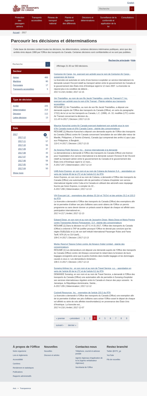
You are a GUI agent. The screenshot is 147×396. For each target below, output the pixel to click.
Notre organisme (19, 351)
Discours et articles (51, 355)
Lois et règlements (20, 355)
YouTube (110, 355)
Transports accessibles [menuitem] (36, 19)
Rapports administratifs (22, 376)
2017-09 (33, 149)
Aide (133, 60)
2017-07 (33, 156)
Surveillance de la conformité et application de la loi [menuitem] (108, 22)
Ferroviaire (30, 85)
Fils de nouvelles (113, 359)
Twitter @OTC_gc (114, 351)
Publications (18, 372)
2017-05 (33, 164)
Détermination (30, 109)
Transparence (25, 388)
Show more (18, 173)
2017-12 (33, 137)
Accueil (16, 32)
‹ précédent (74, 318)
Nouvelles (48, 351)
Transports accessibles (30, 89)
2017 (17, 134)
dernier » (72, 325)
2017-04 (33, 168)
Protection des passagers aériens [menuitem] (19, 22)
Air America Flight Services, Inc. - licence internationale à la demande (85, 150)
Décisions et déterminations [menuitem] (87, 19)
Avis (14, 388)
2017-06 (33, 160)
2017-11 (33, 141)
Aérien (30, 77)
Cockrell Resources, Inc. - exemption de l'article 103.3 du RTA (82, 293)
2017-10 (33, 145)
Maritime (30, 81)
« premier (60, 318)
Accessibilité (18, 359)
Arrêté (30, 105)
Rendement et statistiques (23, 368)
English (130, 3)
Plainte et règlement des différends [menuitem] (69, 20)
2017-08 (33, 152)
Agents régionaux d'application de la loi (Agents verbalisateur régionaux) (89, 360)
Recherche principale (119, 60)
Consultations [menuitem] (127, 17)
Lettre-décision (30, 117)
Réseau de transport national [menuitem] (53, 20)
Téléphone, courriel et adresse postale (88, 352)
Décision (30, 113)
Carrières (16, 364)
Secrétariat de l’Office (84, 367)
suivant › (60, 325)
